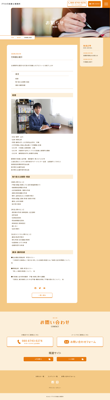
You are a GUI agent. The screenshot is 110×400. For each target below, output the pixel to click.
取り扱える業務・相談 (22, 82)
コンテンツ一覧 (53, 376)
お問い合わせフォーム (68, 376)
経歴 (16, 79)
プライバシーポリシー (55, 388)
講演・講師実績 (20, 85)
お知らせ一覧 (40, 376)
